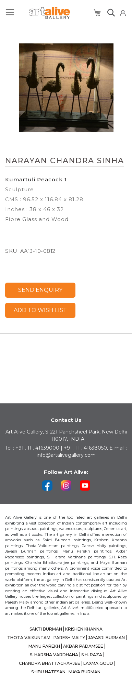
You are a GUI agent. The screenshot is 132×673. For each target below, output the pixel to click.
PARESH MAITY (69, 637)
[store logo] (49, 13)
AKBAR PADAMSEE (83, 646)
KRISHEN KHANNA (84, 629)
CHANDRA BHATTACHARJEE (49, 663)
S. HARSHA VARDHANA (54, 654)
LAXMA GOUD (98, 663)
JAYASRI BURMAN (106, 637)
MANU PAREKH (44, 646)
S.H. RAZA (91, 654)
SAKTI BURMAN (45, 629)
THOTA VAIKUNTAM (28, 637)
